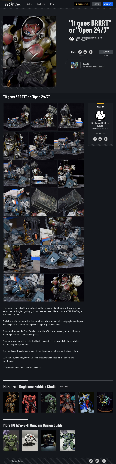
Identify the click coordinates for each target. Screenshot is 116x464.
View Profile (64, 386)
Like (106, 52)
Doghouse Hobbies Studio (87, 37)
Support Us (81, 4)
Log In (96, 4)
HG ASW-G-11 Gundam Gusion (93, 66)
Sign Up (107, 4)
